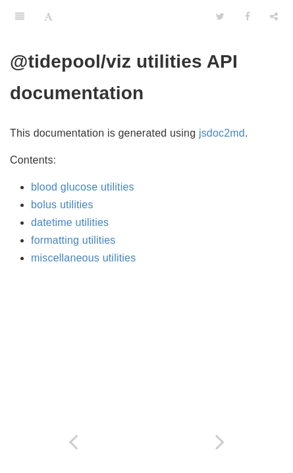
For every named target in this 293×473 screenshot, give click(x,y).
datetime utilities (70, 222)
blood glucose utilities (82, 186)
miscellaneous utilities (83, 257)
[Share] (274, 16)
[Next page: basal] (220, 442)
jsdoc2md (222, 133)
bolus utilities (62, 204)
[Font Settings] (48, 16)
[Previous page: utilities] (73, 442)
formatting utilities (73, 240)
